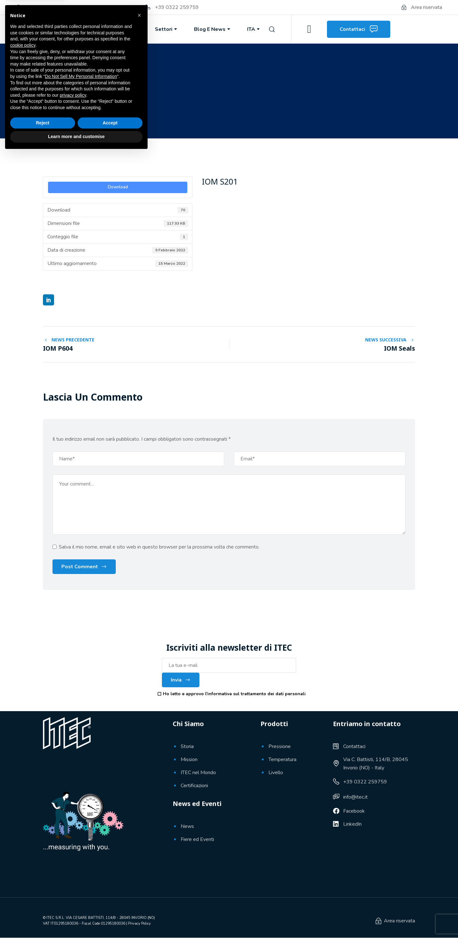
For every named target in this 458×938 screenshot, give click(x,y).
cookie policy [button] (22, 829)
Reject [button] (42, 906)
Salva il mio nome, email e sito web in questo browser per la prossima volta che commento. (159, 546)
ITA (254, 29)
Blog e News (212, 29)
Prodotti (126, 29)
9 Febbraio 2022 (70, 115)
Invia (181, 679)
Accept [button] (110, 906)
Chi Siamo (82, 29)
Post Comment (79, 566)
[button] (139, 799)
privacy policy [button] (73, 879)
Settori (166, 29)
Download (118, 187)
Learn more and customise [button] (76, 920)
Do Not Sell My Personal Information (81, 860)
